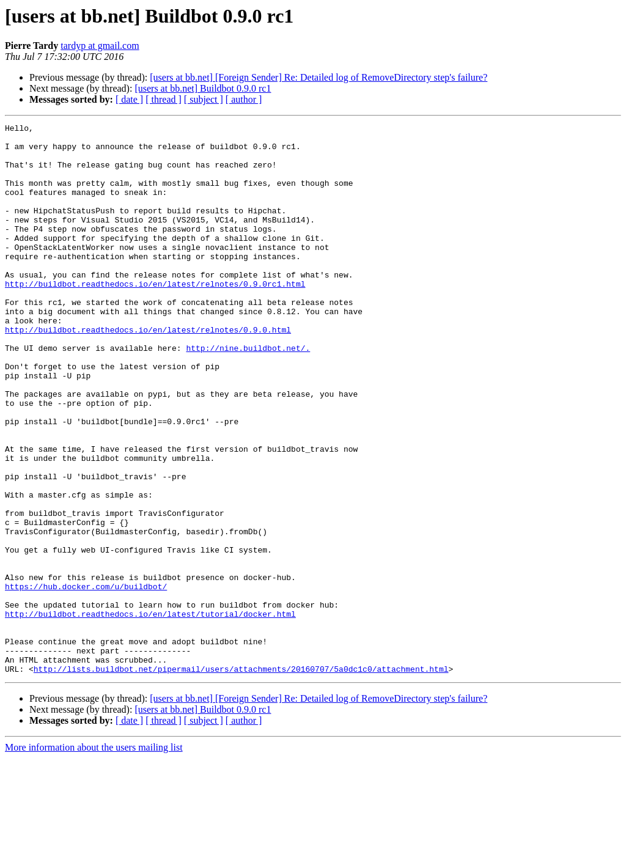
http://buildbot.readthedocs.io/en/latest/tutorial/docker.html (150, 712)
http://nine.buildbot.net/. (248, 393)
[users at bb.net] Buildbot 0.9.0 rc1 (202, 88)
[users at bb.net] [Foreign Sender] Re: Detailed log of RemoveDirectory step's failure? (318, 77)
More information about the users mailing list (94, 857)
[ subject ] (203, 99)
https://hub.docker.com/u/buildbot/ (86, 679)
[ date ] (129, 99)
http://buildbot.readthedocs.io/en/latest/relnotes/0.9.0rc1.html (155, 316)
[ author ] (244, 99)
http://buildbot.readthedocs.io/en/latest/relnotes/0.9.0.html (148, 371)
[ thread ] (163, 99)
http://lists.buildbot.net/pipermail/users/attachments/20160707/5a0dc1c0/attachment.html (241, 778)
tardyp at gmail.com (100, 45)
